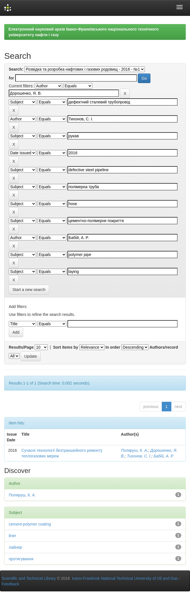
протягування (21, 559)
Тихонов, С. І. (139, 456)
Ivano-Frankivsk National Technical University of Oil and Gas (125, 578)
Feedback (10, 584)
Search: (16, 69)
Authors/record (163, 347)
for (11, 78)
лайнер (15, 547)
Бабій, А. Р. (164, 456)
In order (113, 347)
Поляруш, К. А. (134, 450)
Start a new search (28, 289)
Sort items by (65, 347)
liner (12, 535)
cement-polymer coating (30, 524)
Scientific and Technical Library (29, 578)
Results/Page (21, 347)
